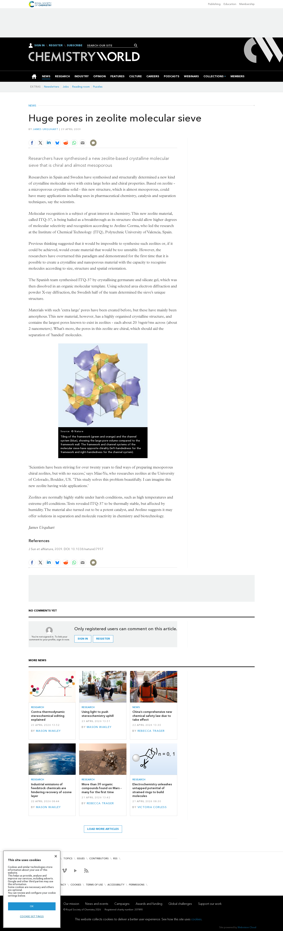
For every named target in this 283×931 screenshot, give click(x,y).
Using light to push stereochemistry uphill (98, 713)
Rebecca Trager (151, 731)
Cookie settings (32, 916)
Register (56, 45)
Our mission (71, 904)
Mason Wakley (48, 731)
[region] (32, 889)
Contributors (99, 858)
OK (32, 906)
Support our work (209, 904)
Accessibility (115, 884)
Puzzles (98, 86)
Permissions (136, 884)
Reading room (81, 86)
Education (230, 4)
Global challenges (180, 904)
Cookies (76, 884)
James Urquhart (45, 129)
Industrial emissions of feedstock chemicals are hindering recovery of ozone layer (51, 790)
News (32, 105)
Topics (67, 858)
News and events (96, 904)
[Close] (56, 856)
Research (37, 707)
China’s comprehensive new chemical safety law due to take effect (152, 715)
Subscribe (74, 45)
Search (135, 45)
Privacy (61, 884)
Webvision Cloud (247, 927)
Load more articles (103, 829)
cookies (196, 919)
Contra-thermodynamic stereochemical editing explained (48, 715)
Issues (81, 858)
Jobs (66, 86)
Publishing (214, 4)
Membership (247, 4)
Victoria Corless (152, 807)
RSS (115, 858)
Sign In (39, 45)
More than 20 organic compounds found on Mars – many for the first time (102, 788)
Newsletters (51, 86)
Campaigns (122, 904)
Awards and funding (149, 904)
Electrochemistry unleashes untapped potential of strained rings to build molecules (152, 790)
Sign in (83, 638)
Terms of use (94, 884)
